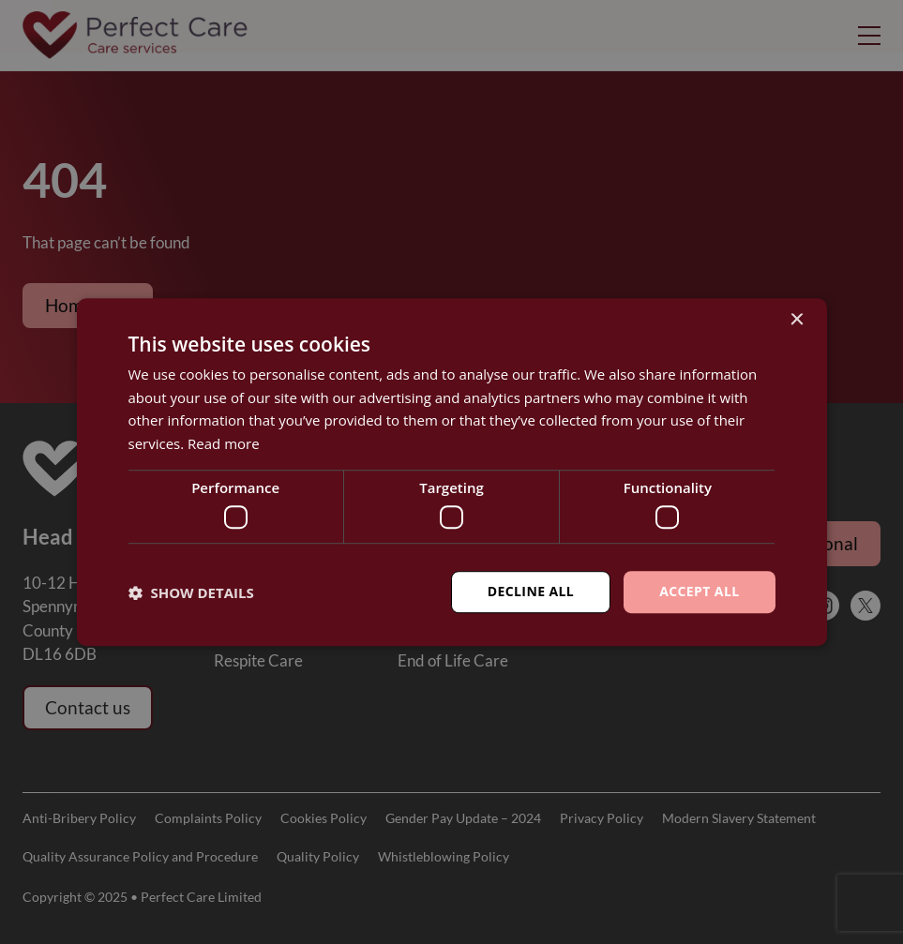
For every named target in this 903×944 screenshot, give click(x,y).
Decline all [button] (531, 592)
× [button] (797, 320)
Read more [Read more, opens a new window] (224, 443)
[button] (191, 592)
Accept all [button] (699, 592)
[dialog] (451, 472)
